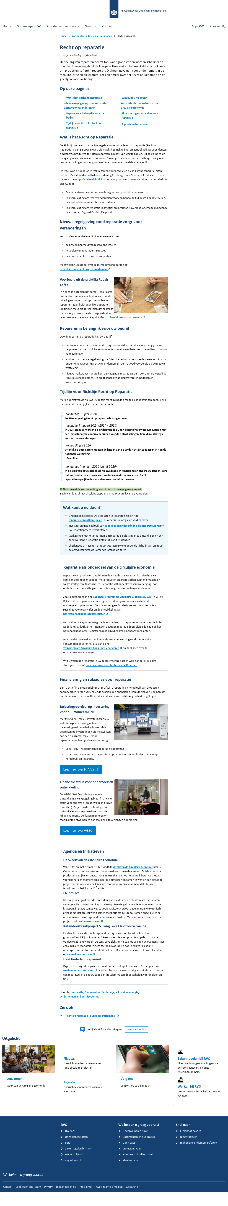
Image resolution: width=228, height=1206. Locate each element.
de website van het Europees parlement (84, 269)
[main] (114, 580)
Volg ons (127, 1092)
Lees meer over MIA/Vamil (81, 779)
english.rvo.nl (71, 1174)
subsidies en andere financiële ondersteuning (132, 530)
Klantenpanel (128, 1174)
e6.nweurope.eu (90, 935)
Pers (65, 1156)
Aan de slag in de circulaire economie (92, 36)
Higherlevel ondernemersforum (196, 1156)
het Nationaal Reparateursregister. (84, 618)
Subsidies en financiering (62, 26)
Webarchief (132, 1200)
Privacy (48, 1200)
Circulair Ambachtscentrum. (77, 321)
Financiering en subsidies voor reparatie (140, 115)
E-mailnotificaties (188, 1144)
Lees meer (14, 1092)
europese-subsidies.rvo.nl (135, 1168)
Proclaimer (85, 1200)
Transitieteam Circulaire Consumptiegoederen (91, 652)
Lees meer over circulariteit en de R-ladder (111, 669)
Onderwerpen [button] (29, 26)
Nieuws (69, 1072)
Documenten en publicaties (136, 1150)
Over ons (91, 26)
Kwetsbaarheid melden (109, 1200)
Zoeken (217, 26)
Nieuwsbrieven (186, 1150)
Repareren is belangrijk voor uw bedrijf (85, 115)
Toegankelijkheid (66, 1200)
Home (7, 26)
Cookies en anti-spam (28, 1200)
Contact (107, 26)
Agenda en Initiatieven (135, 124)
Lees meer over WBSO (77, 844)
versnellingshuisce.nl (79, 968)
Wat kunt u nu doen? (134, 97)
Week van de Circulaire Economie (133, 881)
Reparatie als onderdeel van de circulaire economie (139, 105)
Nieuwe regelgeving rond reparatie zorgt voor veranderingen (85, 105)
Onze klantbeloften (74, 1150)
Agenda (69, 1096)
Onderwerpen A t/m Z (133, 1144)
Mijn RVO (198, 26)
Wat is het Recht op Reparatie (84, 97)
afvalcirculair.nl (90, 179)
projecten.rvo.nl (129, 1162)
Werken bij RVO (189, 1100)
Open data (126, 1156)
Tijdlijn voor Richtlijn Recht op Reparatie (84, 125)
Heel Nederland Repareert (79, 984)
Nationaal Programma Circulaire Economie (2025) (122, 601)
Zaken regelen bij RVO (194, 1072)
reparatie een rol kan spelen (85, 524)
